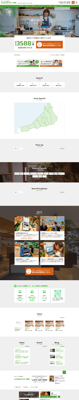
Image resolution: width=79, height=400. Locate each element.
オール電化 (51, 173)
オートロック (35, 176)
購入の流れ (27, 6)
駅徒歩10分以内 (33, 173)
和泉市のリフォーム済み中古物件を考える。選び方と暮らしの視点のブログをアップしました (21, 363)
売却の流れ (34, 6)
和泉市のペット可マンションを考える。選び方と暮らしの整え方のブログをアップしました (21, 351)
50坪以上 (46, 173)
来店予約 (25, 387)
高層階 (56, 173)
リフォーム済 (26, 173)
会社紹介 (61, 6)
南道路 (22, 173)
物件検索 (21, 6)
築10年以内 (17, 173)
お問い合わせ (17, 387)
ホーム (17, 6)
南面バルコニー (61, 173)
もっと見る (62, 148)
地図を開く (57, 383)
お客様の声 (55, 6)
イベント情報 (49, 6)
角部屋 (40, 176)
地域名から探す (33, 84)
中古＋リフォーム (41, 6)
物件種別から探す (20, 84)
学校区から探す (46, 84)
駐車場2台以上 (40, 173)
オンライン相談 (33, 387)
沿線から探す (58, 84)
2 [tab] (39, 33)
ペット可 (44, 176)
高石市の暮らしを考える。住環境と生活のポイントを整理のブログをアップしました (21, 357)
